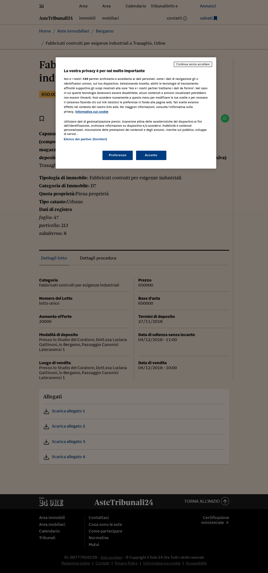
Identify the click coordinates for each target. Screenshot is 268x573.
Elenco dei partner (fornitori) (85, 139)
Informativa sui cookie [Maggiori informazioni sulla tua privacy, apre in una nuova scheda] (92, 111)
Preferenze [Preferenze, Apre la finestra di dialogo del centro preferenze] (117, 155)
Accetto (151, 155)
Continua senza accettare (193, 64)
